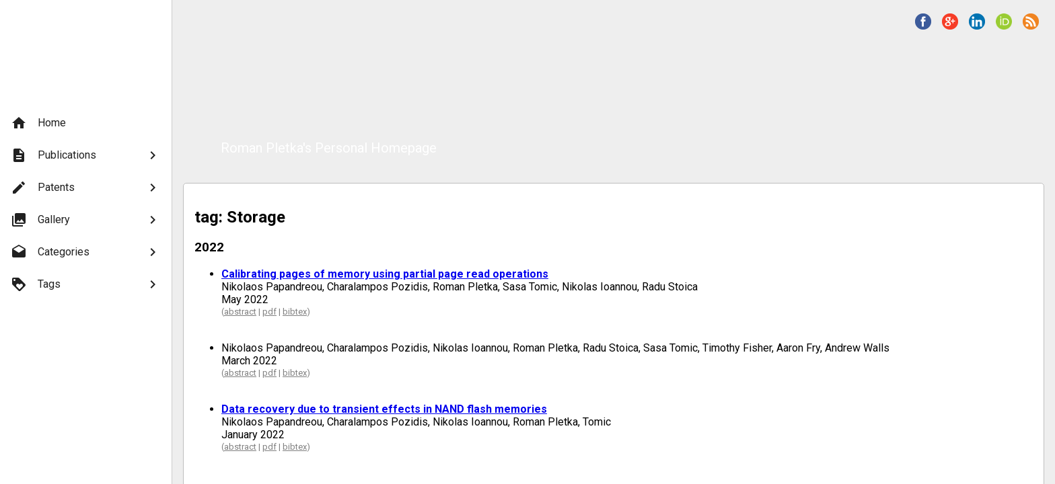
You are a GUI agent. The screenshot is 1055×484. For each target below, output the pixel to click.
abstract (240, 312)
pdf (269, 312)
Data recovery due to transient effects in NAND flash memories (384, 409)
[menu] (86, 204)
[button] (923, 21)
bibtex (295, 312)
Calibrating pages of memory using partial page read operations (384, 274)
